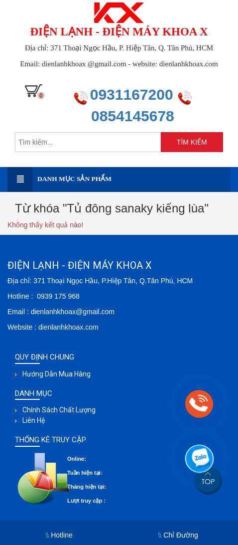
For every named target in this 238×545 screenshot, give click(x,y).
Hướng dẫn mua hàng (56, 374)
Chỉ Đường (178, 535)
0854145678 (132, 116)
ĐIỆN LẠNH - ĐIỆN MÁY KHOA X (119, 31)
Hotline (59, 535)
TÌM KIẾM (192, 142)
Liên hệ (33, 420)
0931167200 (133, 94)
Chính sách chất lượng (59, 410)
